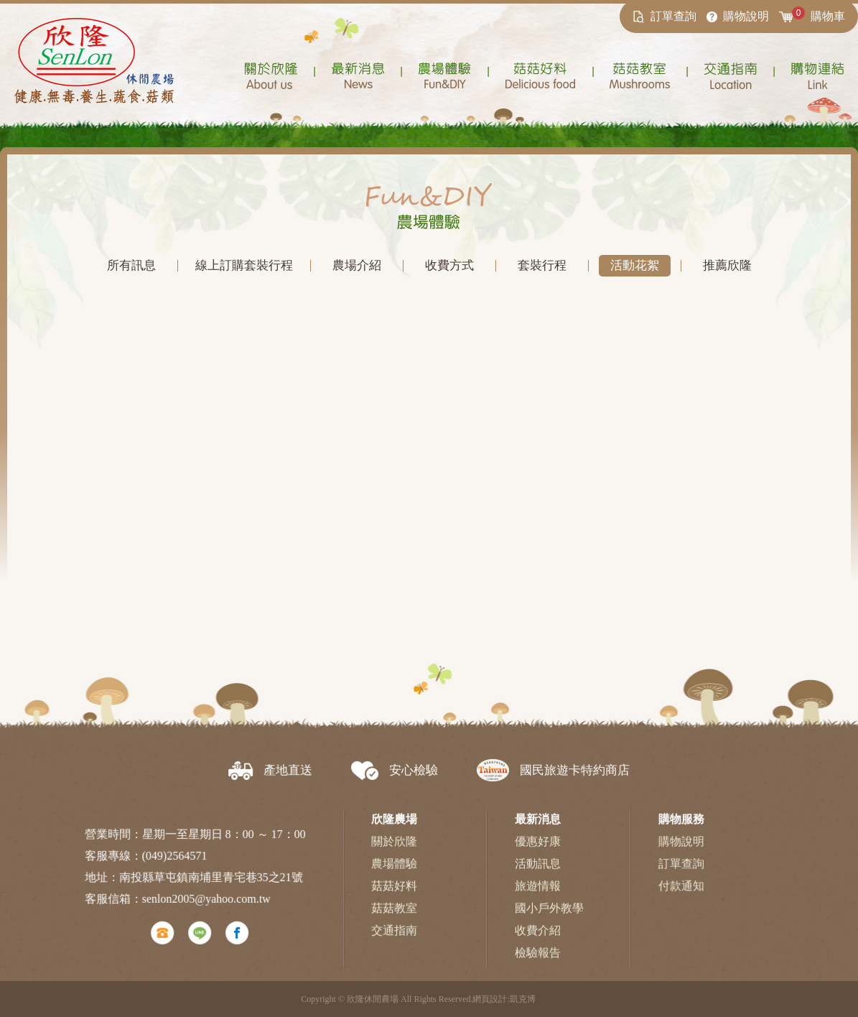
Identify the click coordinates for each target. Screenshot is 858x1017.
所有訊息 (131, 265)
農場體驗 (395, 873)
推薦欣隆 (726, 265)
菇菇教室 (395, 917)
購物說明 (680, 851)
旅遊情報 (537, 895)
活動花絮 (634, 265)
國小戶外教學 (548, 917)
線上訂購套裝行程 (244, 265)
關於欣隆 (395, 851)
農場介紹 (356, 265)
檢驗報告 (537, 961)
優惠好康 (537, 851)
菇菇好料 (395, 895)
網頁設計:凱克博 (503, 999)
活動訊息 (537, 873)
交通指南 (395, 939)
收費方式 (449, 265)
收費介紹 (537, 939)
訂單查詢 (680, 873)
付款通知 (680, 895)
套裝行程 (541, 265)
